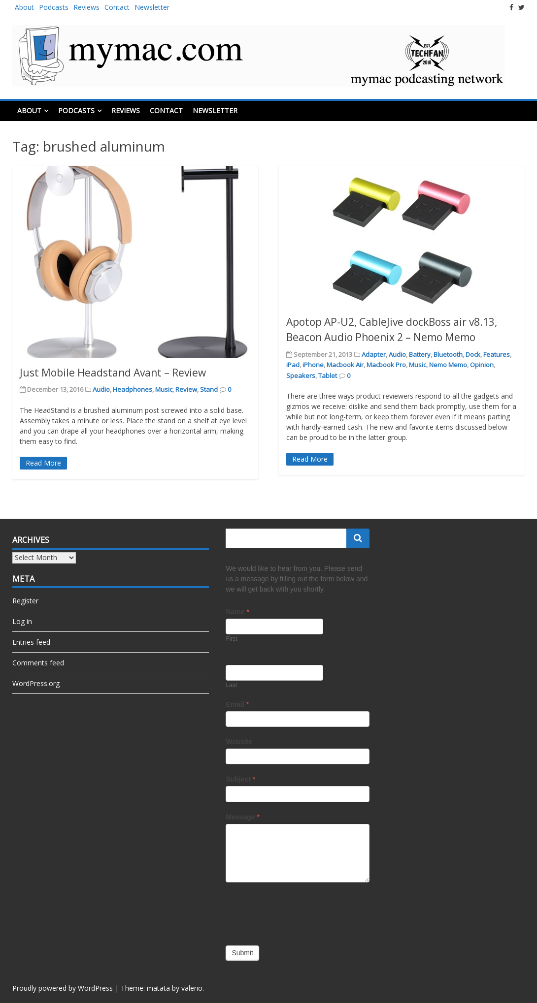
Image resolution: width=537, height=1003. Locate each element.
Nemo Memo (448, 364)
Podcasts (53, 7)
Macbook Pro (386, 364)
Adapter (374, 354)
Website (239, 742)
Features (496, 354)
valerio (191, 988)
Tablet (327, 375)
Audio (101, 389)
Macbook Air (345, 364)
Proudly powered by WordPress (62, 988)
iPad (293, 364)
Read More (43, 463)
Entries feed (31, 642)
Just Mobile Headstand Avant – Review (113, 372)
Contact (117, 7)
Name (237, 612)
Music (163, 389)
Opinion (482, 364)
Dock (473, 354)
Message (243, 817)
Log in (22, 621)
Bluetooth (448, 354)
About (24, 7)
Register (25, 600)
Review (186, 389)
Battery (420, 354)
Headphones (132, 389)
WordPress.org (36, 683)
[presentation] (300, 911)
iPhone (313, 364)
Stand (209, 389)
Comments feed (38, 662)
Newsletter (151, 7)
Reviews (86, 7)
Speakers (300, 375)
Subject (240, 779)
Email (237, 704)
